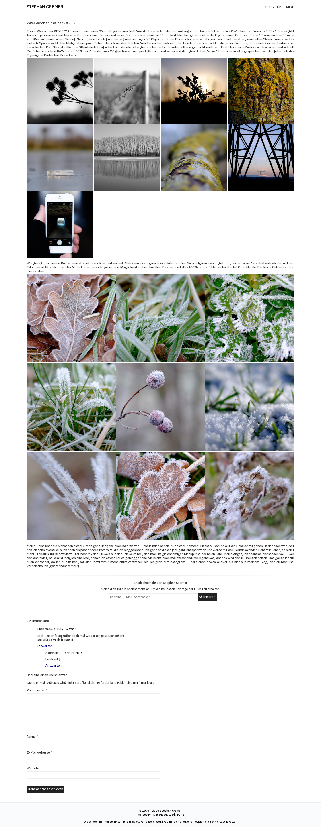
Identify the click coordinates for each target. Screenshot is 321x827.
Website (33, 768)
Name (32, 737)
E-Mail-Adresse (39, 752)
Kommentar (37, 690)
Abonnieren (207, 597)
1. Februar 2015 (65, 629)
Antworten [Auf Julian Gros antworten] (45, 646)
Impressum (144, 815)
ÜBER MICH (285, 7)
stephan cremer (45, 7)
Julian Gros (44, 629)
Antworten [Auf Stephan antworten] (53, 666)
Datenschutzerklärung (168, 815)
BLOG (269, 7)
